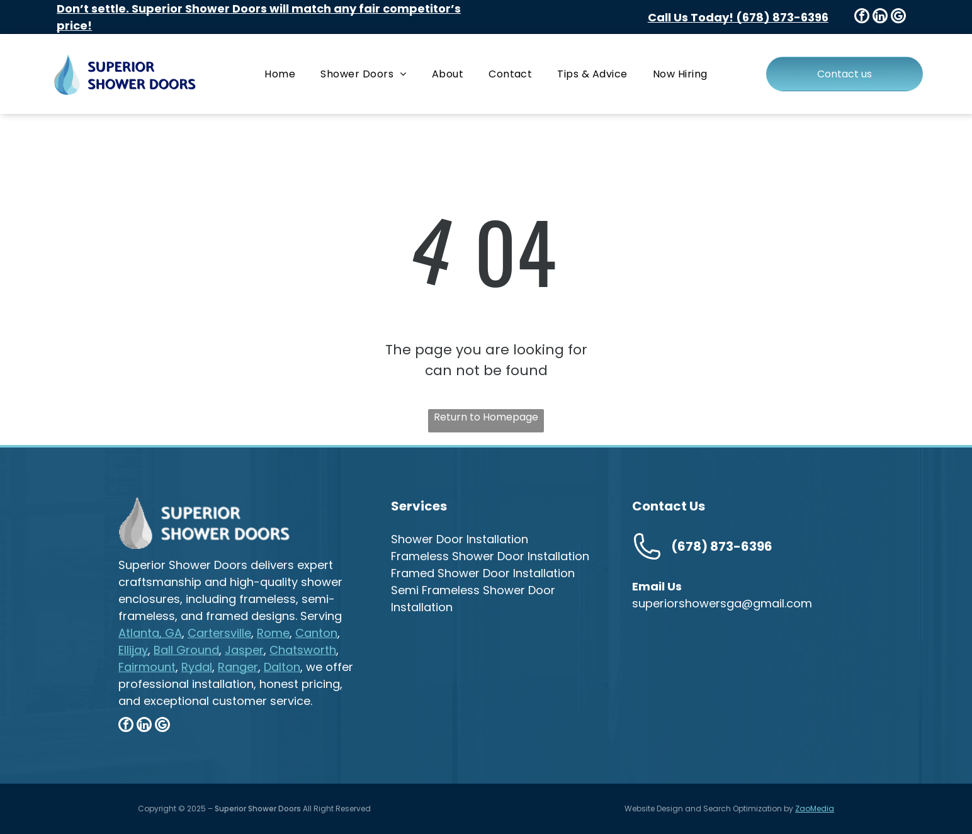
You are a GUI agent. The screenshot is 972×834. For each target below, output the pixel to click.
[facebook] (861, 17)
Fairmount (147, 667)
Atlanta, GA (150, 633)
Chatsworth (302, 650)
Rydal (196, 667)
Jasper (244, 650)
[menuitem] (280, 74)
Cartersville (219, 633)
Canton (316, 633)
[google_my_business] (898, 17)
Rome (273, 633)
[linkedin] (880, 17)
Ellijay (133, 650)
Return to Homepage (486, 417)
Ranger (238, 667)
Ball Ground (186, 650)
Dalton (282, 667)
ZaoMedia (814, 808)
